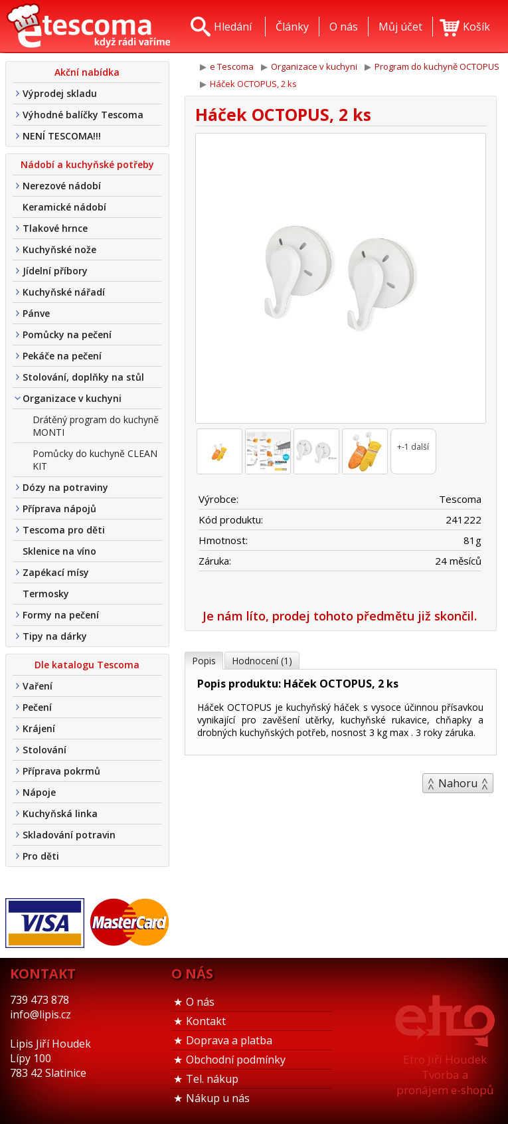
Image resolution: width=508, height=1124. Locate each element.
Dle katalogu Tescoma (87, 664)
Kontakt (206, 1021)
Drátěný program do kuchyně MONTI (96, 425)
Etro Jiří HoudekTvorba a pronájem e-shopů (444, 1074)
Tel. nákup (212, 1079)
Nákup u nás (218, 1098)
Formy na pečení (61, 615)
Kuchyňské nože (59, 249)
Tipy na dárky (55, 636)
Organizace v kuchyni (72, 398)
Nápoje (39, 792)
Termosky (46, 593)
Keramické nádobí (64, 207)
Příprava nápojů (59, 508)
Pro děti (41, 856)
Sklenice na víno (59, 551)
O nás (200, 1001)
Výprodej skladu (60, 93)
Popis (204, 660)
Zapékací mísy (56, 572)
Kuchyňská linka (60, 813)
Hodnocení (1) (262, 660)
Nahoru (457, 783)
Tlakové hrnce (55, 228)
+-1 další (413, 446)
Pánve (36, 313)
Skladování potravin (69, 834)
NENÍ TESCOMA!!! (62, 136)
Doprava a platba (229, 1040)
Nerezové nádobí (62, 185)
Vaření (37, 686)
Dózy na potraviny (65, 487)
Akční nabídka (87, 72)
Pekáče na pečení (62, 355)
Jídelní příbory (55, 270)
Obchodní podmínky (236, 1059)
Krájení (39, 728)
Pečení (37, 707)
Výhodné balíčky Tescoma (83, 114)
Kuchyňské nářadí (64, 292)
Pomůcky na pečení (67, 334)
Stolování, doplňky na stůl (83, 377)
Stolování (44, 749)
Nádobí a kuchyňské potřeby (87, 164)
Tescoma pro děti (64, 529)
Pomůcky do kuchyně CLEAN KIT (95, 459)
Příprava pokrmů (61, 771)
